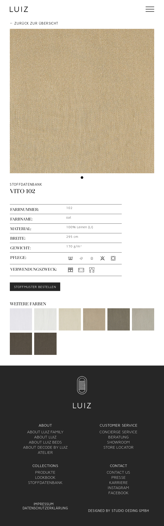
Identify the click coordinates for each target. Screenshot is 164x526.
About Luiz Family (45, 432)
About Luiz (45, 437)
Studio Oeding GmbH (130, 511)
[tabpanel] (82, 101)
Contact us (118, 473)
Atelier (45, 453)
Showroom (118, 442)
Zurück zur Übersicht (36, 23)
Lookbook (45, 478)
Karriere (118, 483)
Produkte (45, 473)
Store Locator (119, 448)
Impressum (44, 504)
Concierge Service (119, 432)
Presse (118, 478)
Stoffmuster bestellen (35, 287)
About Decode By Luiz (45, 448)
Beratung (118, 437)
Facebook (118, 493)
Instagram (118, 488)
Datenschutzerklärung (45, 508)
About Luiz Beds (45, 442)
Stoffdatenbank (45, 483)
